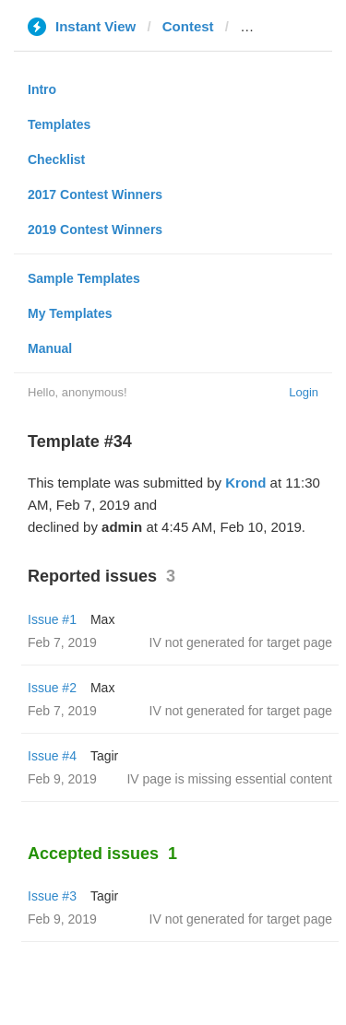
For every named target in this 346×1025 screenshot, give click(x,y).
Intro (42, 89)
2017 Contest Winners (95, 194)
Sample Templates (84, 278)
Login (303, 392)
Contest (188, 26)
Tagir (104, 755)
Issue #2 (52, 687)
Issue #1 (52, 619)
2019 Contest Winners (95, 229)
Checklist (56, 159)
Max (102, 619)
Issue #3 (52, 896)
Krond (245, 482)
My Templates (70, 313)
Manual (50, 348)
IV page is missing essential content (229, 779)
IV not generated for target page (240, 642)
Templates (59, 124)
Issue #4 (52, 755)
